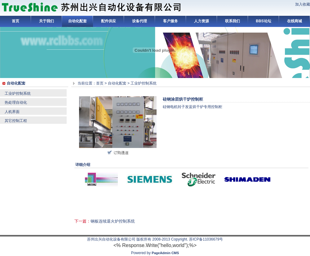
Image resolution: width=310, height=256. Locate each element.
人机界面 (12, 112)
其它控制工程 (16, 121)
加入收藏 (302, 4)
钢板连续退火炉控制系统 (113, 221)
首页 (15, 21)
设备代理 (139, 21)
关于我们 (46, 21)
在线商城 (294, 21)
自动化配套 (77, 21)
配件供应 (108, 21)
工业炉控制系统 (18, 93)
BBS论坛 (263, 21)
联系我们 (232, 21)
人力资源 (201, 21)
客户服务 (170, 21)
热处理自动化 (16, 102)
